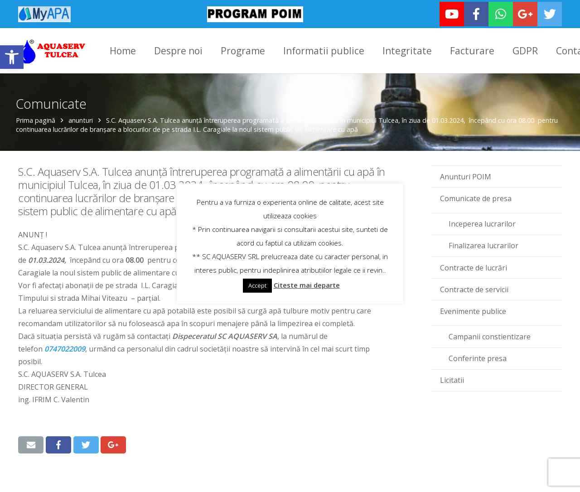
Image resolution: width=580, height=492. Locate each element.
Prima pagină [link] (38, 114)
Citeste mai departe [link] (307, 284)
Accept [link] (257, 285)
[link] (12, 57)
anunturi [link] (83, 114)
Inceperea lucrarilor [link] (482, 218)
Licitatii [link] (452, 374)
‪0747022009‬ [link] (64, 343)
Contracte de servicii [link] (474, 284)
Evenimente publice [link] (473, 305)
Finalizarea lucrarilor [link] (483, 240)
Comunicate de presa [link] (476, 193)
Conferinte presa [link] (478, 352)
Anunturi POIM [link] (465, 171)
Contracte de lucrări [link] (473, 261)
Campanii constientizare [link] (490, 331)
